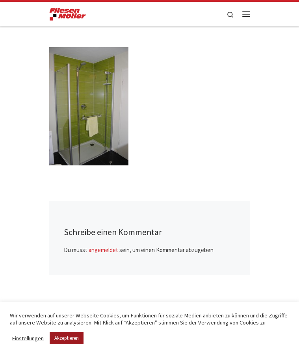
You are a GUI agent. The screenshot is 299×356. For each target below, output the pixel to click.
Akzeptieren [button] (66, 338)
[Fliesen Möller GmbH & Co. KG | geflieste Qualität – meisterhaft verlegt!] (67, 13)
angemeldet (103, 250)
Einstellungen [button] (28, 338)
